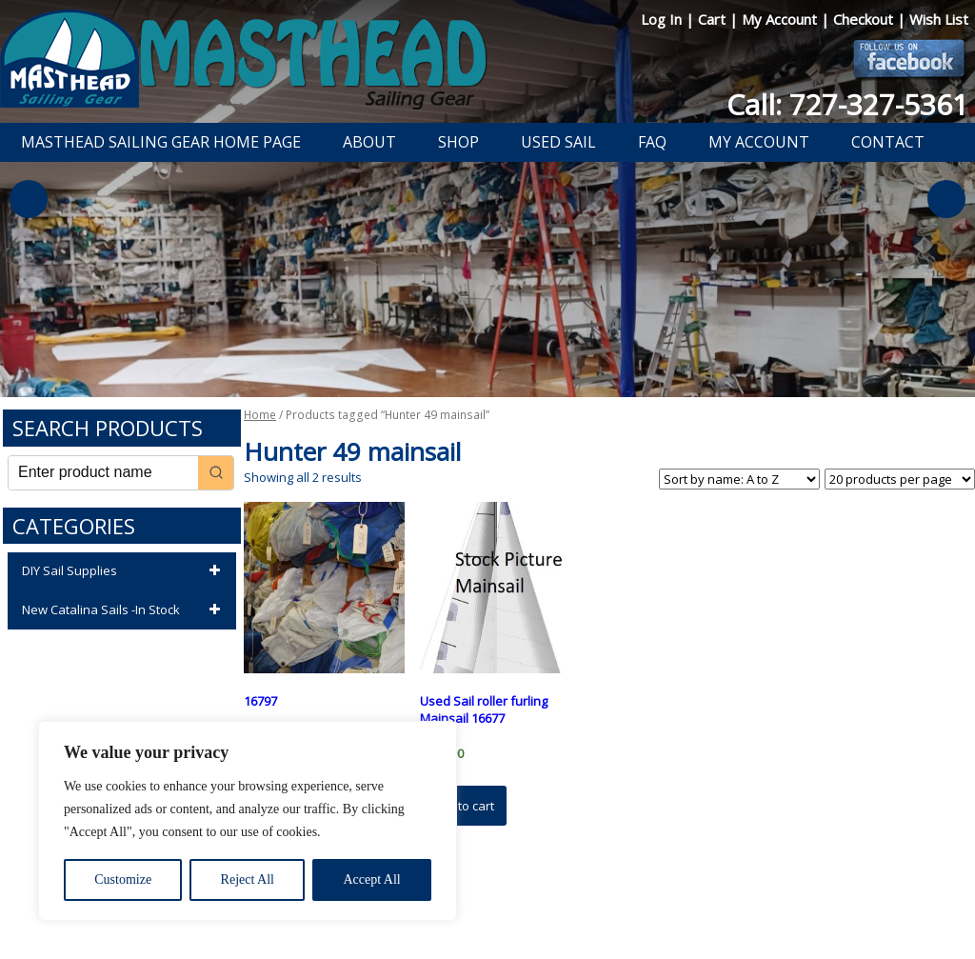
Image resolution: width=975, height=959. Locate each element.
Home (260, 415)
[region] (247, 821)
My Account (781, 19)
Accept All (371, 879)
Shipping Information (586, 895)
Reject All (247, 879)
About (369, 141)
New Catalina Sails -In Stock (124, 610)
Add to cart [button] (463, 805)
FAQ (652, 141)
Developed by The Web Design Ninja (497, 917)
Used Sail (558, 141)
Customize (122, 879)
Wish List (938, 19)
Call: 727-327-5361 (847, 104)
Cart (713, 19)
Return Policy (475, 895)
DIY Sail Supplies (124, 571)
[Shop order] (739, 479)
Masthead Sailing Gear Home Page (161, 141)
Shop (458, 141)
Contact (888, 141)
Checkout (865, 19)
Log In (663, 19)
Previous (29, 199)
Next (946, 199)
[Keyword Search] (103, 472)
